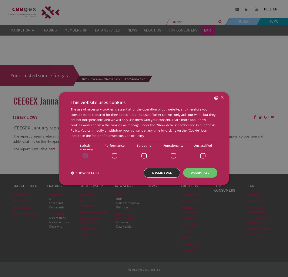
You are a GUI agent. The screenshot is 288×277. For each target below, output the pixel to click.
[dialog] (144, 138)
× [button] (222, 97)
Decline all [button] (162, 173)
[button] (85, 173)
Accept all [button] (200, 173)
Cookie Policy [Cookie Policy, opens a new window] (134, 135)
